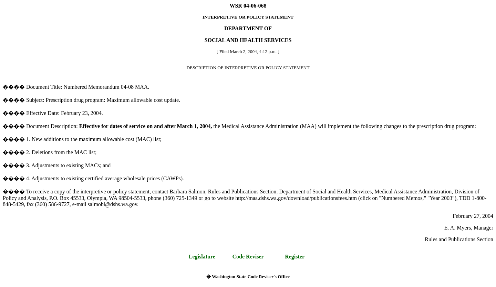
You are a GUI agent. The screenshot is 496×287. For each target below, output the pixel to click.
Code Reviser (248, 256)
